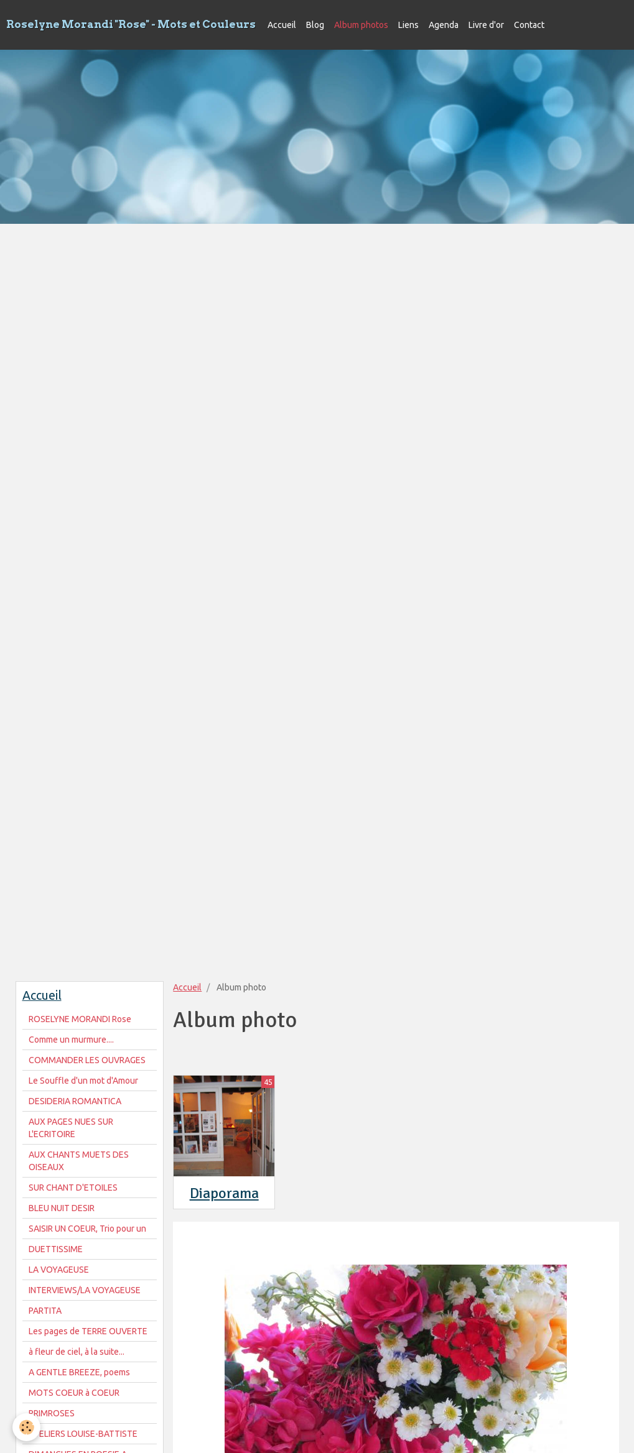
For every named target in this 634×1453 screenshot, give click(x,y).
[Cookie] (26, 1427)
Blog (315, 25)
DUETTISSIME (56, 1249)
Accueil (282, 25)
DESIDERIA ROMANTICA (75, 1101)
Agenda (444, 25)
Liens (408, 25)
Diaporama (224, 1193)
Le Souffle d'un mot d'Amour (83, 1081)
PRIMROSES (52, 1413)
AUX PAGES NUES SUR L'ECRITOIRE (71, 1128)
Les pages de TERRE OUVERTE (88, 1331)
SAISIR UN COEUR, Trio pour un (87, 1229)
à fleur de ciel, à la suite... (76, 1352)
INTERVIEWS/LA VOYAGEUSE (85, 1290)
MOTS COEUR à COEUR (74, 1393)
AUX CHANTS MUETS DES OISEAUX (79, 1161)
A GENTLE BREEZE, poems (79, 1372)
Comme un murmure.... (71, 1040)
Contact (529, 25)
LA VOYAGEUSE (59, 1270)
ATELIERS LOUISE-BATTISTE (83, 1434)
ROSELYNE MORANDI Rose (80, 1019)
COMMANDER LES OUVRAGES (87, 1060)
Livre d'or (486, 25)
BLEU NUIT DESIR (62, 1208)
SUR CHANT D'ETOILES (73, 1187)
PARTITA (45, 1311)
